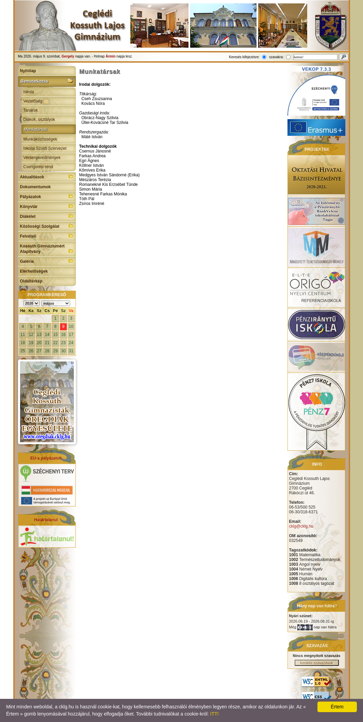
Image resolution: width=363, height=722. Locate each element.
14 (47, 334)
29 (55, 351)
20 (39, 342)
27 (39, 351)
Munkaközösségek (40, 139)
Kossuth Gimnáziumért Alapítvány (47, 249)
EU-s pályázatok (46, 458)
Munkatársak (36, 129)
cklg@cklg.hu (301, 526)
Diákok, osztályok (39, 119)
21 (47, 342)
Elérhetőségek (34, 271)
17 (71, 334)
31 (71, 351)
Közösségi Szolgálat (47, 226)
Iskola (28, 92)
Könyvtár (47, 206)
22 (55, 342)
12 (31, 334)
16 (63, 334)
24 (71, 342)
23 (63, 342)
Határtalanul (45, 519)
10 (71, 326)
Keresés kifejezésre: (244, 57)
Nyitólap (28, 70)
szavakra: (276, 57)
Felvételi (47, 235)
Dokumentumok (35, 186)
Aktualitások (47, 176)
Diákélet (47, 216)
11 (22, 334)
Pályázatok (47, 196)
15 (55, 334)
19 (31, 342)
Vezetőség (33, 101)
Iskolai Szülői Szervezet (45, 148)
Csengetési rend (38, 166)
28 (47, 351)
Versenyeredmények (42, 157)
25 (22, 351)
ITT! (214, 714)
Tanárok (30, 110)
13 (39, 334)
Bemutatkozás (47, 81)
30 (63, 351)
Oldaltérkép (31, 281)
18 (22, 342)
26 (31, 351)
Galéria (47, 261)
